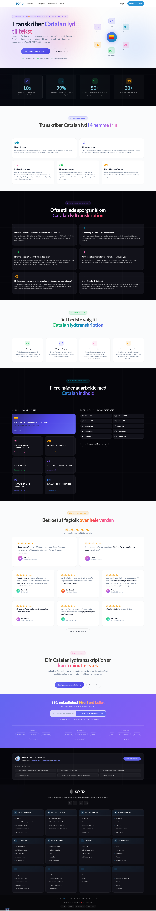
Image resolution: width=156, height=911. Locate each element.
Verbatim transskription (22, 829)
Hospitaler (52, 857)
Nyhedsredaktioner (88, 826)
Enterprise (85, 819)
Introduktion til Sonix (21, 882)
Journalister (119, 819)
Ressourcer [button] (52, 3)
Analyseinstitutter (87, 829)
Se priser (60, 51)
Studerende (119, 833)
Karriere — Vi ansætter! (122, 879)
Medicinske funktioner (55, 850)
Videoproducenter (121, 829)
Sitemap (71, 907)
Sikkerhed (119, 889)
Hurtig (93, 798)
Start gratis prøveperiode (35, 51)
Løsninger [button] (40, 3)
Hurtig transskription (21, 826)
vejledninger (46, 761)
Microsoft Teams (120, 850)
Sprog (17, 875)
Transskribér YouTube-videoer (58, 829)
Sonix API (85, 847)
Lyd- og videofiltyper (21, 879)
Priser (62, 3)
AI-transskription (84, 798)
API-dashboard (86, 854)
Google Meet (119, 854)
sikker (106, 798)
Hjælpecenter (36, 761)
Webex (118, 857)
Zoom (117, 847)
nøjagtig (99, 798)
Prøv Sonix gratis (135, 3)
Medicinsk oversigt (54, 847)
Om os (118, 875)
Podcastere (119, 826)
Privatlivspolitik (80, 907)
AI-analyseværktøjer (55, 819)
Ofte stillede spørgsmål (55, 879)
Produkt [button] (30, 3)
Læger (51, 854)
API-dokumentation (88, 850)
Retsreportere (20, 854)
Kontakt (118, 886)
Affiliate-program (87, 857)
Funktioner (19, 819)
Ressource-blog (20, 886)
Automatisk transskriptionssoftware (26, 822)
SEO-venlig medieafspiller (56, 822)
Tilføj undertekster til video (56, 826)
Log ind (122, 3)
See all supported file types (94, 444)
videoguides (56, 761)
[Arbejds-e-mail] (65, 713)
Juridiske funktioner (21, 850)
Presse (118, 882)
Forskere (118, 822)
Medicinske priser (54, 861)
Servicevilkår (90, 907)
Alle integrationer (121, 861)
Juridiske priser (20, 861)
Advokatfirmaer (20, 857)
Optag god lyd (53, 889)
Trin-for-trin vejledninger (56, 882)
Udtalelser (85, 882)
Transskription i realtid (22, 833)
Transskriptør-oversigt (22, 889)
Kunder (84, 879)
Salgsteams (85, 833)
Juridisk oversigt (20, 847)
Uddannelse (85, 822)
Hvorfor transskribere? (55, 886)
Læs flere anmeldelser (78, 631)
